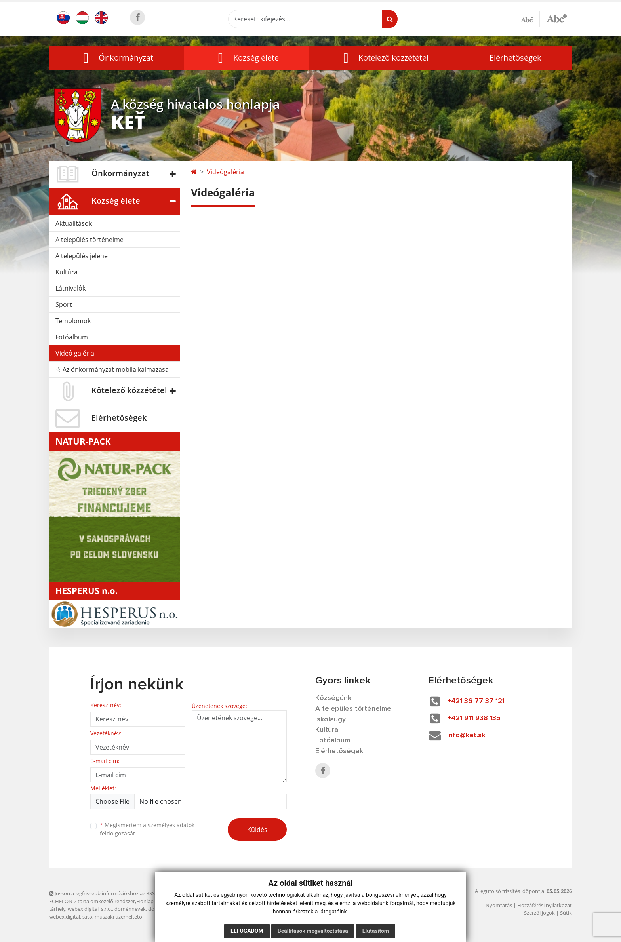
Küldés (257, 829)
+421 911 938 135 (474, 718)
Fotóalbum (71, 337)
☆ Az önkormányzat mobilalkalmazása (112, 369)
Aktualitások (73, 223)
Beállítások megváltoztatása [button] (313, 931)
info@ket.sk (466, 735)
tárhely (57, 908)
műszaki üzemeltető (118, 916)
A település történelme (89, 239)
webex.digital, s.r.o (70, 916)
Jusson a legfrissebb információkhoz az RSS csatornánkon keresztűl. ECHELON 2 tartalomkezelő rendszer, (131, 897)
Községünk (333, 698)
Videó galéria (74, 353)
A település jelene (81, 255)
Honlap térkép (153, 901)
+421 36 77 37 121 (476, 701)
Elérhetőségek (515, 57)
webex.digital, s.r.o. (90, 908)
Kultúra (66, 272)
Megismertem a (147, 829)
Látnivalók (70, 288)
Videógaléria (225, 171)
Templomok (73, 320)
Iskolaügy (330, 719)
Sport (63, 304)
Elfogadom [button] (246, 931)
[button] (116, 58)
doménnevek (130, 908)
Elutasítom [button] (375, 931)
